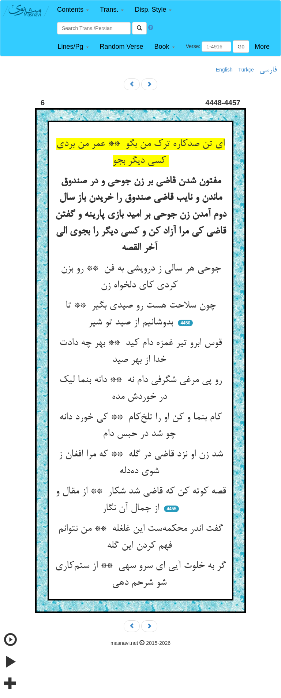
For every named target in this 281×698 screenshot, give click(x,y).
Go (240, 46)
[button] (73, 9)
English (224, 70)
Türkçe (246, 70)
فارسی (268, 70)
